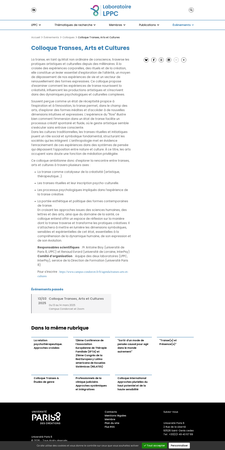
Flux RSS (110, 427)
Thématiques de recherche (75, 25)
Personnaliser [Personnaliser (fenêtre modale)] (179, 445)
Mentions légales (115, 415)
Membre (110, 419)
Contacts (111, 412)
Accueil (35, 37)
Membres (117, 25)
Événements (183, 25)
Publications (149, 25)
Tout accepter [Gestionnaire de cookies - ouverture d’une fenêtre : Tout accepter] (154, 445)
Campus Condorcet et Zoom (66, 309)
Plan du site (112, 423)
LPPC (36, 25)
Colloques (68, 37)
